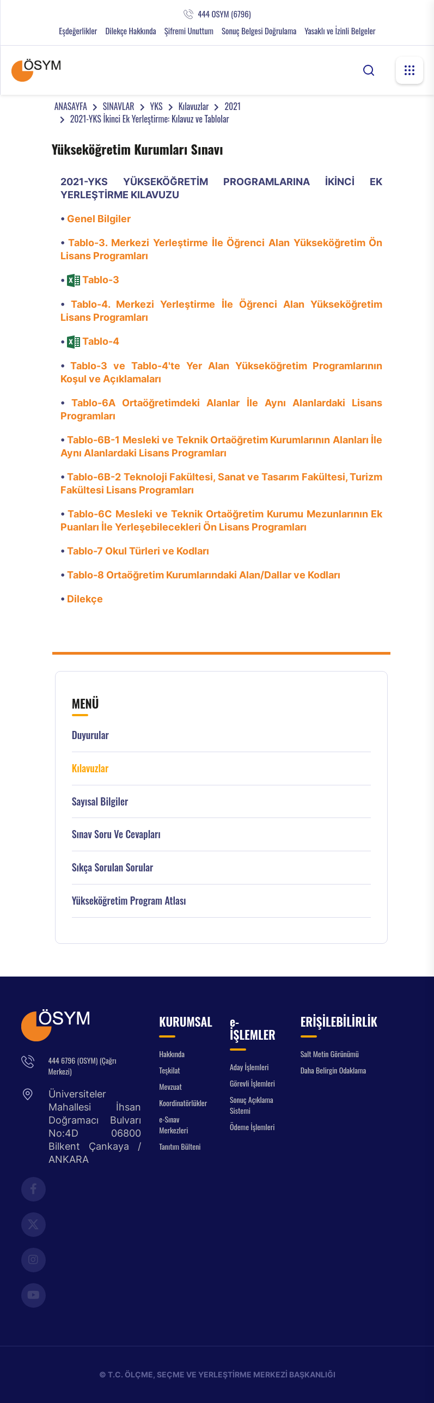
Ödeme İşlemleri (252, 1126)
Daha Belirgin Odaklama (333, 1070)
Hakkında (172, 1053)
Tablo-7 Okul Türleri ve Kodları (138, 551)
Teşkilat (169, 1070)
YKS (156, 106)
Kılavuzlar (194, 106)
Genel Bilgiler (99, 218)
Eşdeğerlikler (78, 30)
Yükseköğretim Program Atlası (129, 900)
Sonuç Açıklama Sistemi (251, 1105)
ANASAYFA (70, 106)
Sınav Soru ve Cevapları (116, 834)
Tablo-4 (100, 341)
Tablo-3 (100, 279)
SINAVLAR (119, 106)
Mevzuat (170, 1086)
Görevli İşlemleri (252, 1083)
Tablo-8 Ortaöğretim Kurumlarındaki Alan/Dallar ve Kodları (203, 575)
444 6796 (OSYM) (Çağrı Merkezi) (82, 1065)
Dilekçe (85, 599)
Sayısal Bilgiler (100, 801)
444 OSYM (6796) (224, 14)
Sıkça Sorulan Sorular (113, 867)
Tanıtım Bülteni (179, 1146)
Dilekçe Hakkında (130, 30)
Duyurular (90, 735)
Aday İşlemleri (249, 1066)
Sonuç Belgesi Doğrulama (259, 30)
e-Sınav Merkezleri (173, 1124)
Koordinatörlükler (183, 1102)
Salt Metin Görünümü (330, 1053)
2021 (232, 106)
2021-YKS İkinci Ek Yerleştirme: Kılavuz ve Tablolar (149, 118)
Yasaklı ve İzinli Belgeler (339, 30)
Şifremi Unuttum (188, 30)
